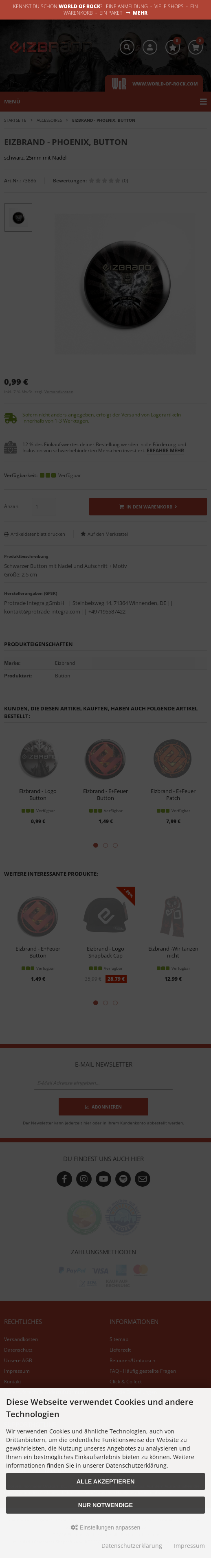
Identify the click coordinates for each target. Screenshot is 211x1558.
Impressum (189, 1545)
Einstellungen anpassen (106, 1527)
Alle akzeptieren (106, 1481)
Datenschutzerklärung (131, 1545)
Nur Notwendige (105, 1505)
